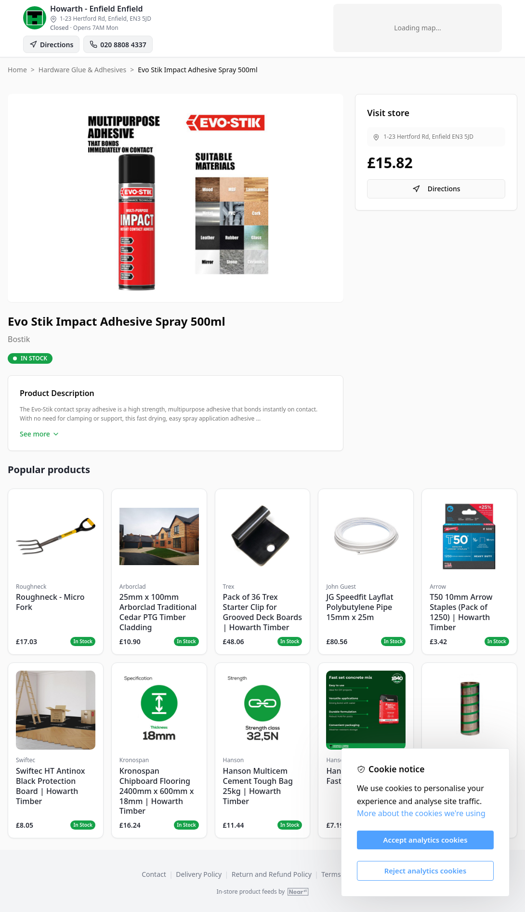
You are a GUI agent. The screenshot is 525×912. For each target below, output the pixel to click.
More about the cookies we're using (421, 813)
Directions (436, 188)
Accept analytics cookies (425, 840)
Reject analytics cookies (425, 870)
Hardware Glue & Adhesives (82, 69)
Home (17, 69)
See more (40, 433)
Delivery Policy (199, 874)
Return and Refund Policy (272, 874)
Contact (154, 874)
